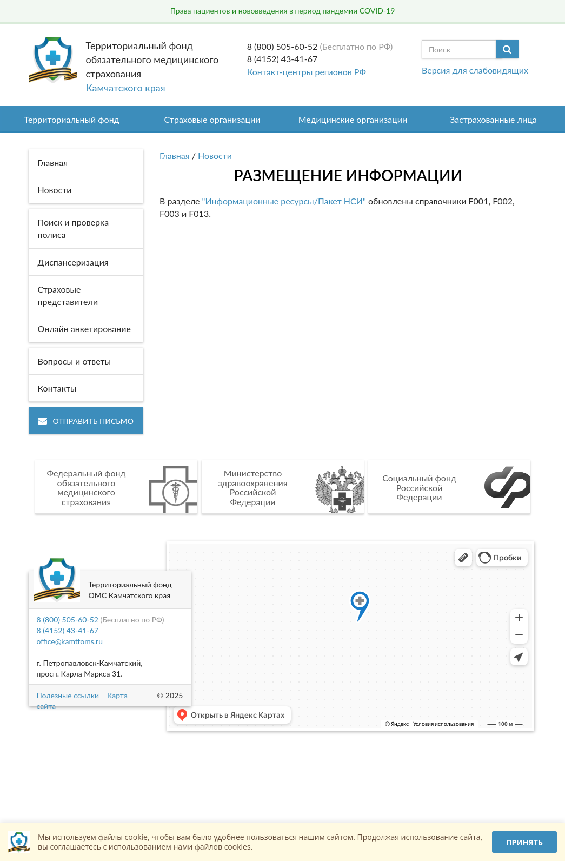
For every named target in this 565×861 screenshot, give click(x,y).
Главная (174, 155)
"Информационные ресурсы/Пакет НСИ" (284, 201)
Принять (524, 842)
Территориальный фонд (71, 119)
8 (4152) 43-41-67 (282, 59)
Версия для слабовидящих (475, 70)
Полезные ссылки (68, 695)
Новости (215, 155)
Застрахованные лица (493, 119)
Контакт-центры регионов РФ (306, 72)
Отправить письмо (86, 421)
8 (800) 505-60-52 (282, 46)
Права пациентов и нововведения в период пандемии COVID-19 (282, 10)
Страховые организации (212, 119)
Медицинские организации (353, 119)
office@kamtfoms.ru (70, 641)
